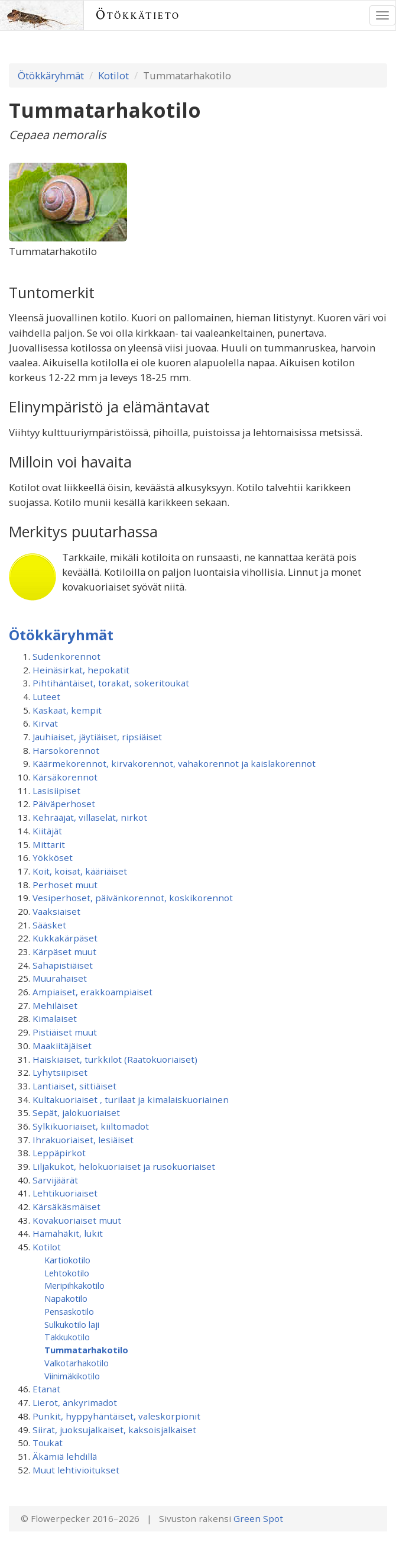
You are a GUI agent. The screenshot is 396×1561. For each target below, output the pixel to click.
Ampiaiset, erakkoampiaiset (92, 992)
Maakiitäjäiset (62, 1046)
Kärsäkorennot (65, 777)
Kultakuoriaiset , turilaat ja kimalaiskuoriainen (131, 1099)
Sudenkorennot (66, 656)
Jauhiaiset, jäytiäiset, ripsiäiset (97, 737)
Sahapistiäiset (63, 965)
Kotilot (113, 75)
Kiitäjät (47, 831)
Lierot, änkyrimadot (75, 1402)
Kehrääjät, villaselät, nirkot (90, 817)
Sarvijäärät (55, 1180)
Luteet (46, 696)
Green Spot (258, 1518)
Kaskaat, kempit (67, 710)
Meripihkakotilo (74, 1285)
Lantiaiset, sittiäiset (74, 1086)
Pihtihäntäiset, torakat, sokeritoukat (111, 683)
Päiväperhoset (64, 803)
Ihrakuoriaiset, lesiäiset (83, 1140)
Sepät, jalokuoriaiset (76, 1112)
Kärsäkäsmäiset (66, 1206)
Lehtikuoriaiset (65, 1193)
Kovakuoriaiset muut (77, 1220)
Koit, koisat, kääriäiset (80, 871)
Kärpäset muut (64, 951)
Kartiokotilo (67, 1260)
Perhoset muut (65, 885)
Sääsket (49, 925)
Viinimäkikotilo (72, 1376)
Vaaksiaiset (56, 911)
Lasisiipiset (56, 790)
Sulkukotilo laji (71, 1324)
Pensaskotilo (69, 1311)
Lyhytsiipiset (60, 1072)
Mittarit (49, 844)
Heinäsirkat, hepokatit (81, 670)
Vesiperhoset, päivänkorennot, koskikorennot (133, 898)
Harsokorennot (66, 750)
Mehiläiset (55, 1005)
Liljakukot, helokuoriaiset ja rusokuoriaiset (124, 1166)
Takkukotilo (67, 1337)
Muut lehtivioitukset (76, 1470)
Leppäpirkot (59, 1153)
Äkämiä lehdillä (65, 1456)
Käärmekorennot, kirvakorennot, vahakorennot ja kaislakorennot (174, 763)
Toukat (48, 1443)
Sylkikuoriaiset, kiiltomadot (91, 1126)
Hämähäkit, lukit (68, 1233)
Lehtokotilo (66, 1273)
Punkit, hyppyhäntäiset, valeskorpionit (116, 1416)
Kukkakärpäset (65, 938)
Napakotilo (65, 1298)
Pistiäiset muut (65, 1032)
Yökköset (53, 857)
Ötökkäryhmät (51, 75)
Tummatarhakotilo (86, 1350)
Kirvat (45, 723)
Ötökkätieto (138, 15)
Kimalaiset (55, 1018)
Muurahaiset (60, 978)
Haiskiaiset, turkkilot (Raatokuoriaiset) (115, 1059)
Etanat (46, 1389)
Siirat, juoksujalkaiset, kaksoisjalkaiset (114, 1430)
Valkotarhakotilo (76, 1363)
